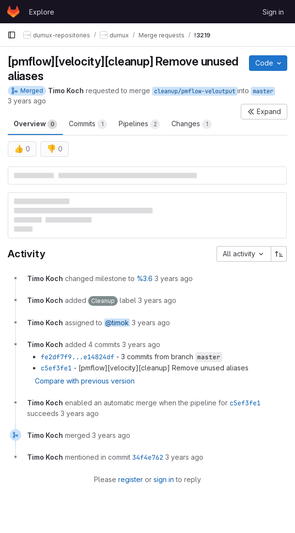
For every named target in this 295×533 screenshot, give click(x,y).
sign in (164, 479)
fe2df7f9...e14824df (77, 356)
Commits (88, 124)
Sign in (273, 12)
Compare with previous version (85, 381)
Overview (35, 124)
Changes (191, 124)
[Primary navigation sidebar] (11, 35)
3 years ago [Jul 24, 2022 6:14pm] (27, 101)
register (130, 479)
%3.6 (145, 278)
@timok (117, 322)
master (263, 91)
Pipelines (139, 124)
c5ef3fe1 (56, 368)
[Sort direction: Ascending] (279, 254)
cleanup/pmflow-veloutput (194, 91)
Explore (41, 12)
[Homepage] (13, 11)
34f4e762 (147, 457)
